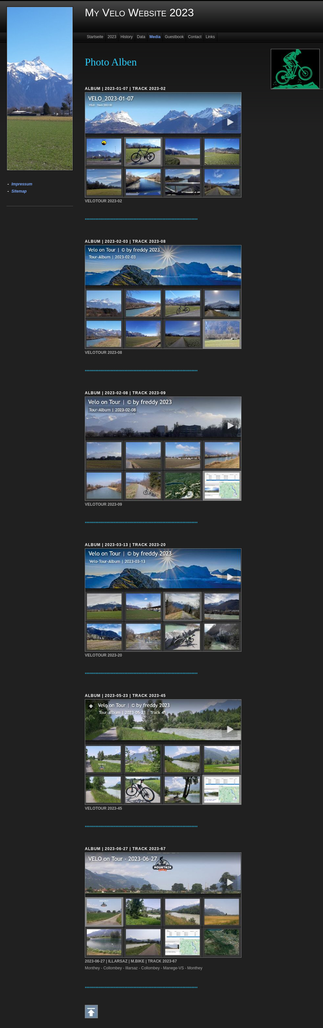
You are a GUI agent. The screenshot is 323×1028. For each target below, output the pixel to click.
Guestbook (174, 37)
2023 (112, 37)
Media (155, 37)
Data (141, 37)
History (126, 37)
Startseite (95, 37)
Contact (194, 37)
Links (210, 37)
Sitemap (19, 191)
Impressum (21, 184)
